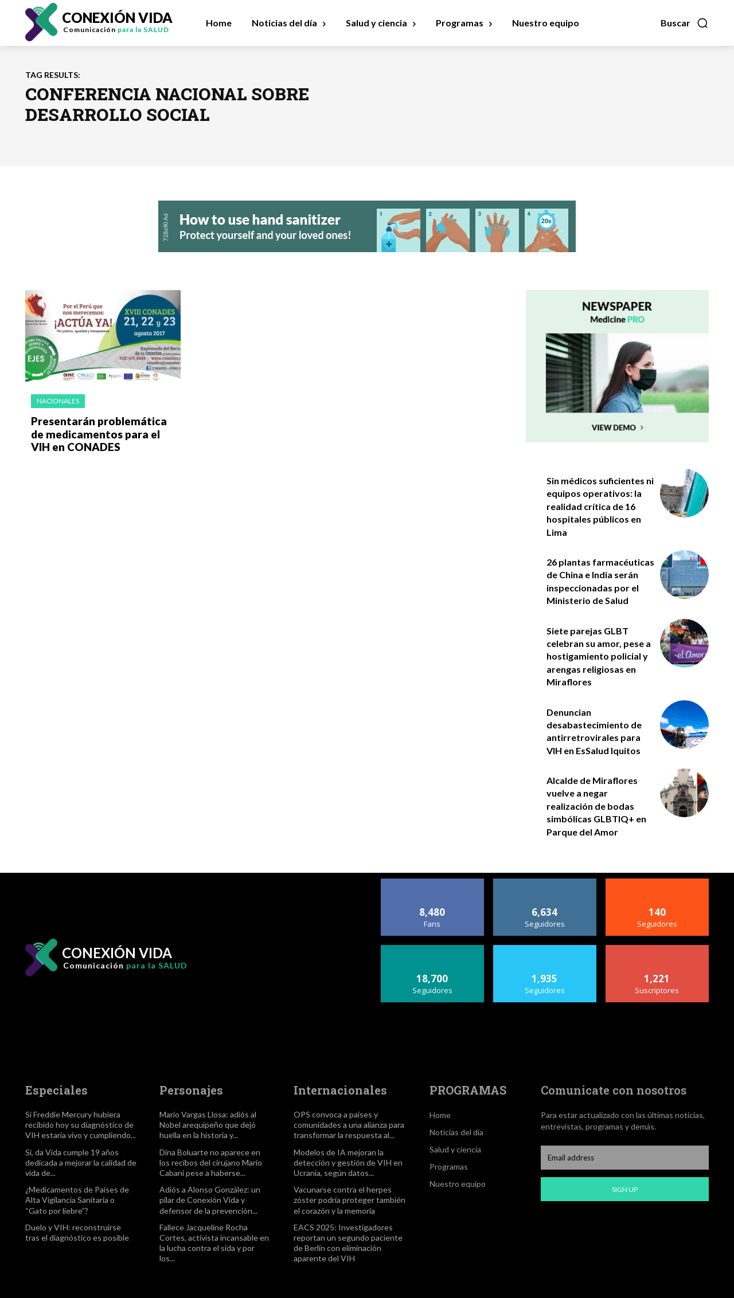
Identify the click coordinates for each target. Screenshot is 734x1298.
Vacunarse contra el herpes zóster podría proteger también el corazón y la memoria (349, 1200)
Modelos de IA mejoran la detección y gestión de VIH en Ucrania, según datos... (348, 1162)
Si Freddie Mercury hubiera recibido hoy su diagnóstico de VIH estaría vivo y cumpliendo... (80, 1124)
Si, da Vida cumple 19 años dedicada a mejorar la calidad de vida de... (80, 1162)
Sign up (625, 1189)
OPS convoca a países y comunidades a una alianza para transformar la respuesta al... (349, 1124)
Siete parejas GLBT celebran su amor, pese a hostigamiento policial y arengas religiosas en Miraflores (598, 656)
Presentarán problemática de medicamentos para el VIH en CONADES (101, 433)
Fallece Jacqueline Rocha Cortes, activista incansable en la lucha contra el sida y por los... (214, 1243)
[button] (685, 23)
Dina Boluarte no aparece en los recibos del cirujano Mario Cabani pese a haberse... (210, 1162)
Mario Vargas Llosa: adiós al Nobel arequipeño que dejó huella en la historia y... (207, 1124)
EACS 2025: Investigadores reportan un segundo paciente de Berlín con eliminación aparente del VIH (348, 1243)
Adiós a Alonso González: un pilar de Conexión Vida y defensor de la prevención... (209, 1200)
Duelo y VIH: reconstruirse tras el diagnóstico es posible (77, 1232)
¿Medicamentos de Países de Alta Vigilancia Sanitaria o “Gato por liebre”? (77, 1200)
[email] (625, 1158)
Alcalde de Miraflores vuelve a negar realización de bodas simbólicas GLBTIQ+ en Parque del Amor (596, 806)
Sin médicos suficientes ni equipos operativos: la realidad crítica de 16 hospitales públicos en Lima (600, 506)
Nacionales (58, 401)
